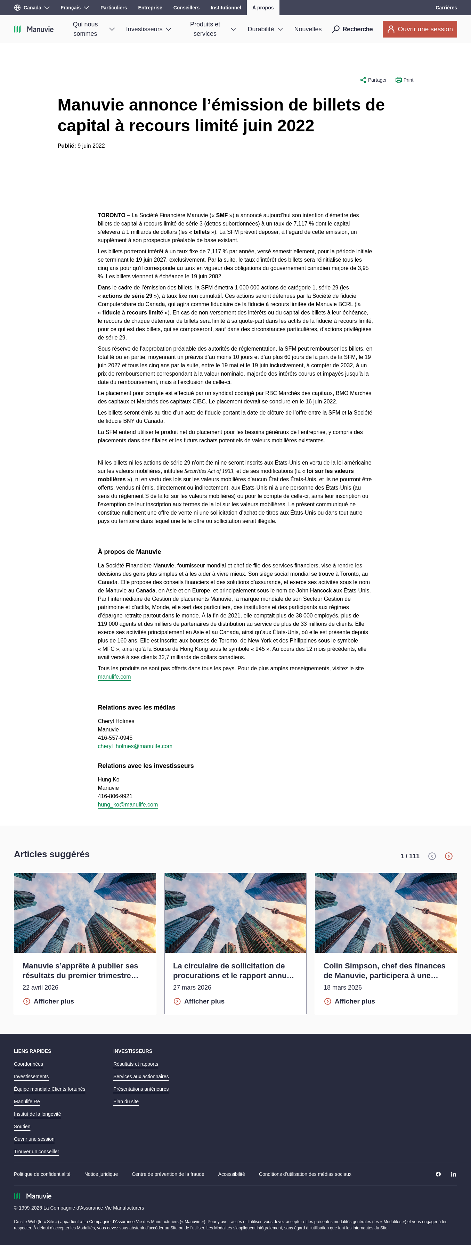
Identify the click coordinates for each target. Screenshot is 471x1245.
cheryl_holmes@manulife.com (135, 746)
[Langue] (75, 7)
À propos (263, 7)
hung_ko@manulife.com (128, 805)
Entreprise (150, 7)
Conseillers (186, 7)
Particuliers (113, 7)
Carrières (446, 7)
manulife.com (114, 677)
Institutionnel (226, 7)
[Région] (31, 7)
